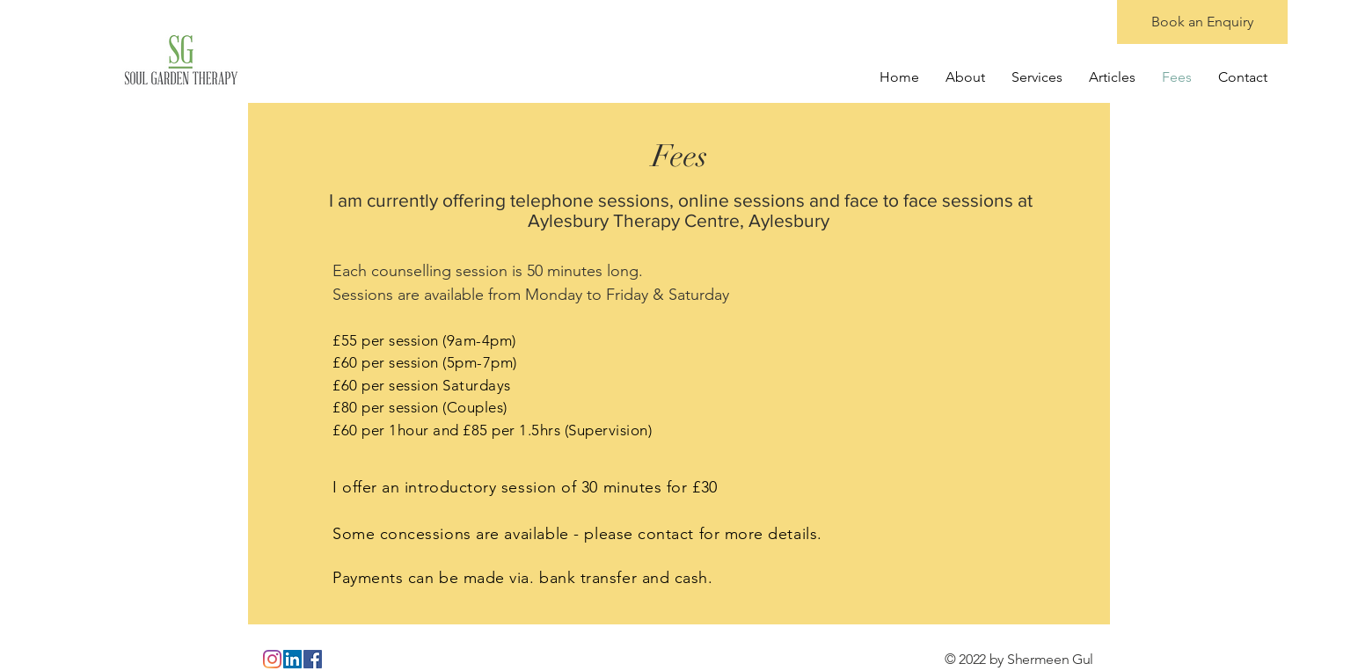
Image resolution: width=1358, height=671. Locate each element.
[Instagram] (272, 659)
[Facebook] (312, 659)
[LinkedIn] (292, 659)
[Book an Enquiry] (1202, 22)
